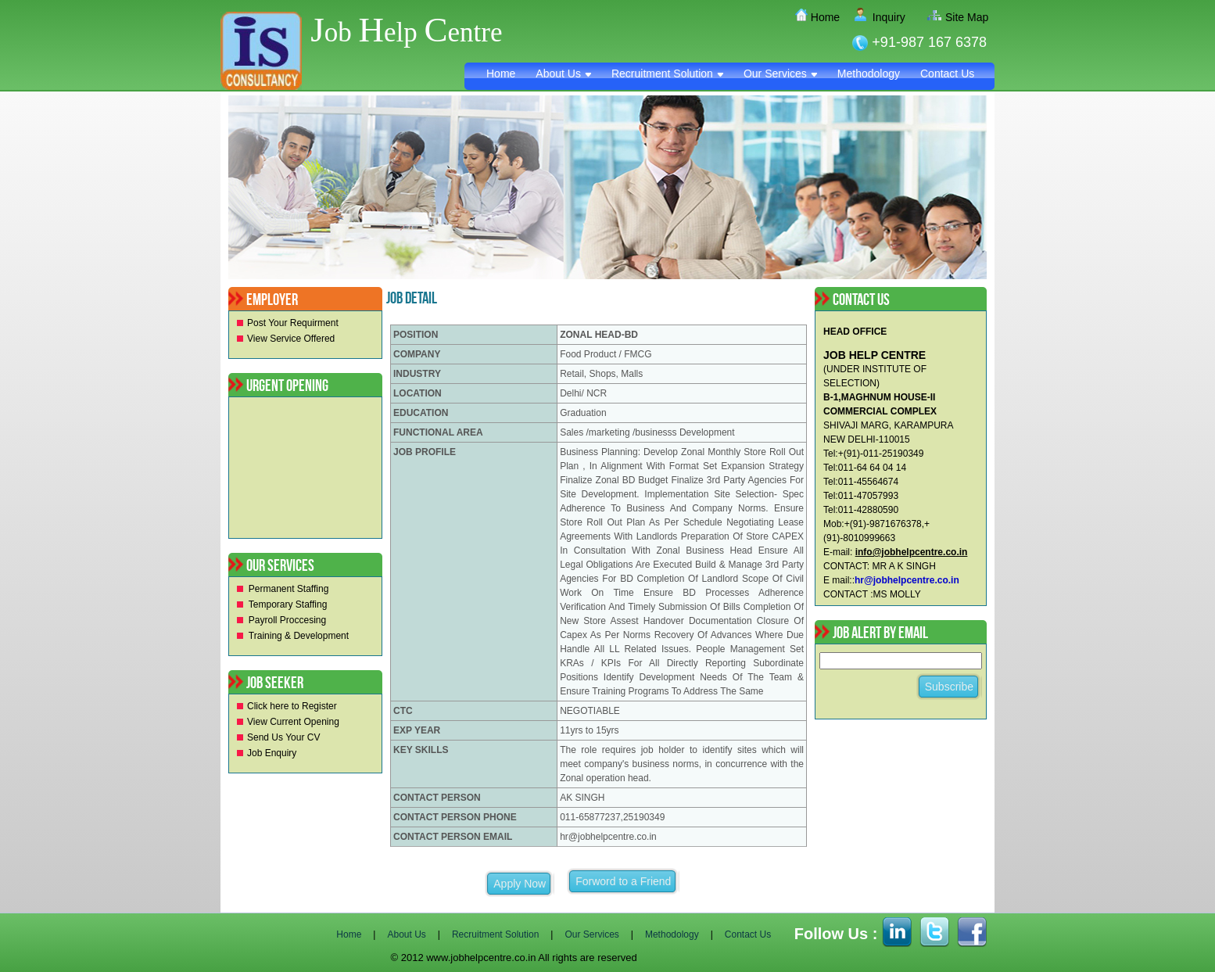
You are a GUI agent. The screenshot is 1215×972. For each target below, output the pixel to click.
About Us (563, 73)
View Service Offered (291, 338)
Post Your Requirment (293, 322)
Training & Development (299, 635)
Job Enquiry (271, 753)
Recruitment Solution (667, 73)
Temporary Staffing (288, 604)
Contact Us (947, 73)
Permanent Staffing (289, 588)
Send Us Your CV (283, 737)
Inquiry (883, 17)
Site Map (960, 17)
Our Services (780, 73)
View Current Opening (293, 721)
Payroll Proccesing (287, 620)
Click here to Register (292, 706)
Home (819, 17)
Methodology (868, 73)
